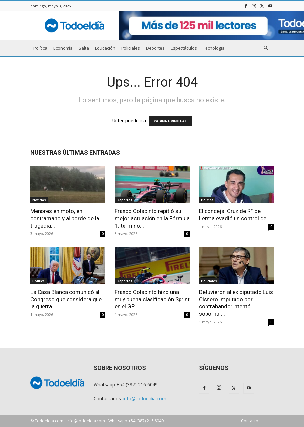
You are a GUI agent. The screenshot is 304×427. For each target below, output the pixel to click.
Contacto (249, 421)
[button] (266, 48)
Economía (63, 48)
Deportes (155, 48)
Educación (105, 48)
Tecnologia (214, 48)
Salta (84, 48)
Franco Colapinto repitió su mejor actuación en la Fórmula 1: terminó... (152, 218)
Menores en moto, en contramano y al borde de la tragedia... (64, 218)
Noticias (39, 200)
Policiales (130, 48)
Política (40, 48)
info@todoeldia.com (144, 398)
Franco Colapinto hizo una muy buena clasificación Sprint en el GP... (152, 299)
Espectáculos (184, 48)
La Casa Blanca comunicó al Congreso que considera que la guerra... (66, 299)
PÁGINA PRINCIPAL (170, 121)
